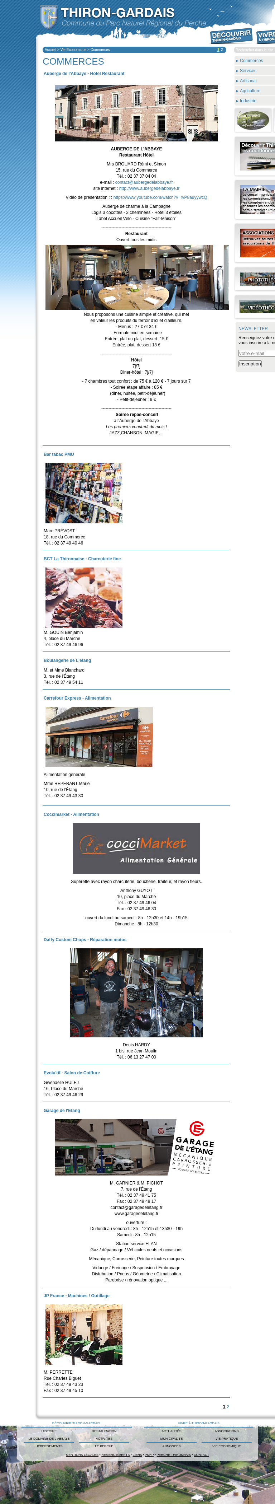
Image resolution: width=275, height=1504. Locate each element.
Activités (104, 1438)
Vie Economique (74, 50)
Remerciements (115, 1455)
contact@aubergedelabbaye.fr (144, 182)
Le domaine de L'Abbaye (48, 1438)
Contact (201, 1455)
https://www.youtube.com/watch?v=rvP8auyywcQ (160, 197)
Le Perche (104, 1446)
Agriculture (250, 90)
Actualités (171, 1431)
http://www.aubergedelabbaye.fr (149, 188)
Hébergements (49, 1446)
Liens (137, 1455)
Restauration (104, 1431)
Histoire (49, 1431)
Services (248, 70)
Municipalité (171, 1438)
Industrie (248, 100)
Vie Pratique (227, 1438)
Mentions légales (82, 1455)
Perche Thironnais (174, 1455)
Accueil (50, 50)
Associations (227, 1431)
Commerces (100, 50)
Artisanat (248, 80)
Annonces (171, 1446)
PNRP (149, 1455)
